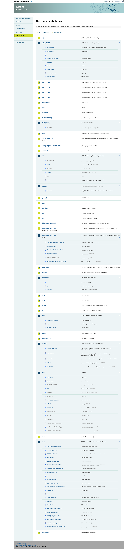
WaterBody (50, 505)
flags (48, 164)
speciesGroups (51, 327)
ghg (43, 203)
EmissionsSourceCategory (55, 468)
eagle (48, 286)
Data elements (20, 28)
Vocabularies (20, 35)
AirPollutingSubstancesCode (55, 242)
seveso (44, 343)
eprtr (43, 133)
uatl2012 (49, 289)
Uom (48, 494)
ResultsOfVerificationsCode (55, 250)
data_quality (50, 51)
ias (43, 213)
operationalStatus (52, 348)
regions (49, 324)
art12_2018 (46, 82)
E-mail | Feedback (21, 543)
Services (18, 39)
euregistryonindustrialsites (51, 146)
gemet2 (44, 198)
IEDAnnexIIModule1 (49, 223)
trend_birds (50, 69)
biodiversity (46, 102)
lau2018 (44, 305)
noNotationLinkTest (52, 400)
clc (48, 282)
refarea (49, 172)
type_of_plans (51, 76)
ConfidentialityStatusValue (54, 464)
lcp (43, 310)
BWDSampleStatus (52, 454)
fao (43, 156)
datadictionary (47, 118)
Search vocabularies (44, 32)
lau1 (43, 295)
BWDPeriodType (52, 450)
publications (46, 338)
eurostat (45, 151)
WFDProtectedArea (52, 512)
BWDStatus (50, 457)
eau (48, 388)
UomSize (49, 501)
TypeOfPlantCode (52, 253)
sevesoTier (50, 359)
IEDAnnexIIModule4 (49, 235)
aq (43, 38)
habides (45, 208)
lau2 (43, 300)
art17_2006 (46, 87)
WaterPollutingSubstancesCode (56, 261)
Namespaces (20, 42)
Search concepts (58, 32)
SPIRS (49, 362)
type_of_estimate (52, 73)
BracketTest (50, 381)
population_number (52, 58)
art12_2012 (46, 43)
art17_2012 (46, 92)
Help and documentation (23, 18)
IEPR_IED (45, 267)
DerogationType (51, 246)
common (45, 113)
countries (50, 191)
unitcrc (49, 180)
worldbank (45, 532)
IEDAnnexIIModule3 (49, 228)
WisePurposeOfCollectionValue (56, 526)
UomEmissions (51, 497)
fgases (44, 186)
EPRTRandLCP (47, 139)
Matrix (49, 476)
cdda (43, 108)
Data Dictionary (30, 15)
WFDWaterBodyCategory (54, 519)
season (49, 66)
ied (43, 218)
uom (43, 437)
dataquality (46, 123)
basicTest (50, 377)
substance (50, 366)
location (49, 55)
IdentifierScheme (52, 472)
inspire (44, 272)
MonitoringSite (51, 479)
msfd (43, 315)
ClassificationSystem (53, 461)
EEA (23, 1)
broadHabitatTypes (52, 320)
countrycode (50, 47)
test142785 (50, 407)
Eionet (23, 15)
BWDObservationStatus (54, 446)
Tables (18, 25)
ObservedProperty (52, 483)
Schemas (19, 32)
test (43, 372)
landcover (45, 278)
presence (49, 62)
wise (43, 442)
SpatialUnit (50, 490)
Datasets (18, 22)
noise (44, 333)
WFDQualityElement (53, 515)
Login (106, 1)
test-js (49, 403)
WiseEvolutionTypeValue (54, 523)
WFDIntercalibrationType (54, 508)
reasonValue (50, 353)
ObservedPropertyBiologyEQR (56, 486)
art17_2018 (46, 97)
